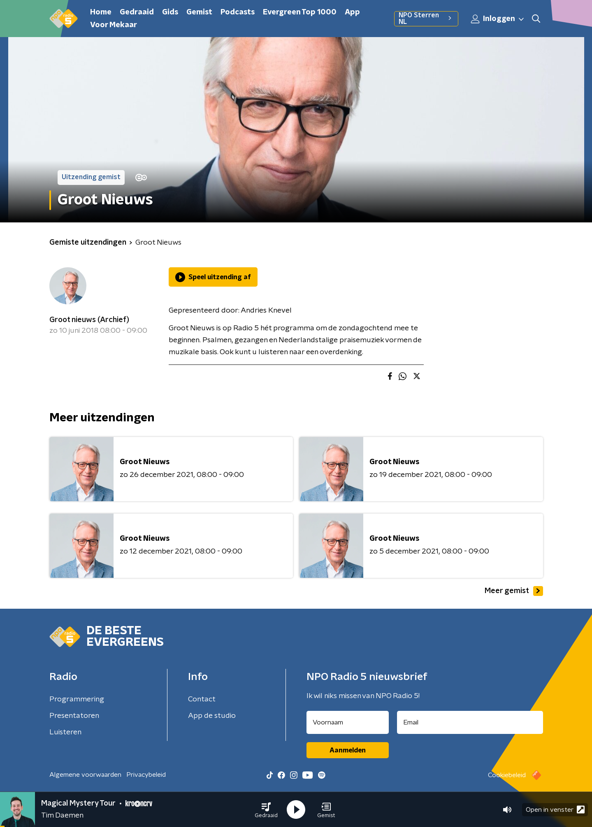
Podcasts (238, 12)
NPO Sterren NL (426, 18)
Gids (170, 12)
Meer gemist (514, 591)
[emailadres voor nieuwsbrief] (470, 722)
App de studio (212, 716)
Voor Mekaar (113, 25)
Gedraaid (137, 12)
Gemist (199, 12)
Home (100, 12)
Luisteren (65, 732)
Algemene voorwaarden (85, 774)
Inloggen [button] (498, 18)
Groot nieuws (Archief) (89, 320)
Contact (202, 699)
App (352, 12)
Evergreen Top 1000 (300, 12)
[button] (266, 810)
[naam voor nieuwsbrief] (347, 722)
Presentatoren (74, 716)
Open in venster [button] (555, 809)
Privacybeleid (146, 774)
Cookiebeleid (507, 775)
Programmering (76, 699)
